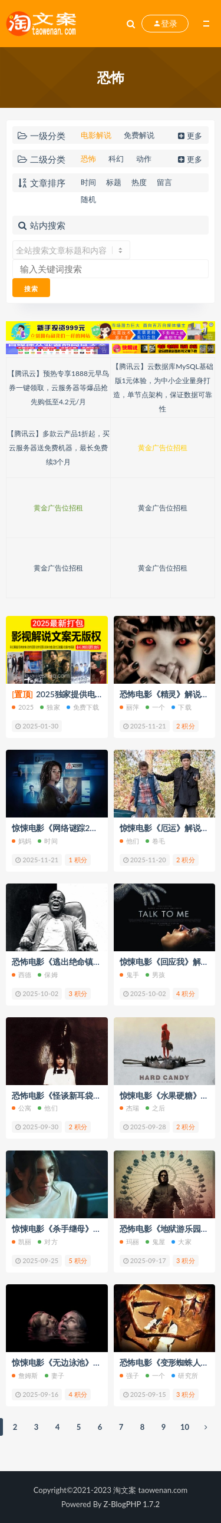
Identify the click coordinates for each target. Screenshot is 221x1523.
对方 (47, 1241)
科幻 (116, 158)
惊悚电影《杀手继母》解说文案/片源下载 (87, 1229)
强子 (129, 1375)
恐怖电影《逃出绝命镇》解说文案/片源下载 (91, 962)
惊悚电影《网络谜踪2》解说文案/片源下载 (89, 828)
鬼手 (129, 974)
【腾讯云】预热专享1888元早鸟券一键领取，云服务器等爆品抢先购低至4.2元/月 (58, 387)
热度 (139, 182)
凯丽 (21, 1241)
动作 (143, 158)
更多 (189, 135)
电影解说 (96, 135)
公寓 (21, 1108)
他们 (129, 841)
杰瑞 (129, 1108)
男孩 (155, 974)
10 (184, 1427)
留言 (164, 182)
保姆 (47, 974)
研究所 (184, 1375)
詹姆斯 (25, 1375)
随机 (88, 199)
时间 (88, 182)
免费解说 (139, 135)
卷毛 (155, 841)
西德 (21, 974)
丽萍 (129, 707)
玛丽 (129, 1241)
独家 (50, 707)
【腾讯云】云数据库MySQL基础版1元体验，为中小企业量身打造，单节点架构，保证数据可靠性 (162, 387)
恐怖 (88, 158)
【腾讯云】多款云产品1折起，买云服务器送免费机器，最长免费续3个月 (58, 447)
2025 (23, 707)
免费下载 (83, 707)
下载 (181, 707)
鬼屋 (155, 1241)
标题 (113, 182)
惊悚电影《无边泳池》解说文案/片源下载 (87, 1362)
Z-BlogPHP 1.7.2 (132, 1504)
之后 (155, 1108)
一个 (155, 707)
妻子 (54, 1375)
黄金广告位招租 (162, 447)
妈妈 (21, 841)
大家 (181, 1241)
